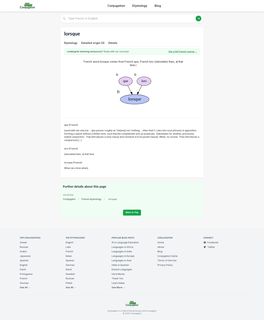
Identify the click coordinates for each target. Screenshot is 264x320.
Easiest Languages (122, 269)
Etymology (139, 6)
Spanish (24, 260)
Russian (24, 247)
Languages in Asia (121, 260)
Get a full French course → (182, 51)
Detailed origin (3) (92, 42)
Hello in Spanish (120, 265)
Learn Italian (118, 283)
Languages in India (122, 251)
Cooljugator (69, 199)
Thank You (117, 278)
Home (160, 242)
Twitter (209, 247)
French (23, 278)
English (23, 265)
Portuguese (26, 274)
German (24, 283)
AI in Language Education (125, 242)
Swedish (70, 274)
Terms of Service (167, 260)
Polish (69, 283)
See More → (118, 287)
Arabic (23, 251)
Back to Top (132, 212)
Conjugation (116, 6)
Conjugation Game (167, 256)
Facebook (210, 242)
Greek (23, 242)
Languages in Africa (122, 247)
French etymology (91, 199)
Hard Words (118, 274)
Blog (158, 6)
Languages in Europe (123, 256)
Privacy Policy (165, 265)
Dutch (23, 269)
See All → (25, 287)
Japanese (25, 256)
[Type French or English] (132, 18)
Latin (68, 247)
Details (112, 42)
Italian (69, 256)
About (160, 247)
